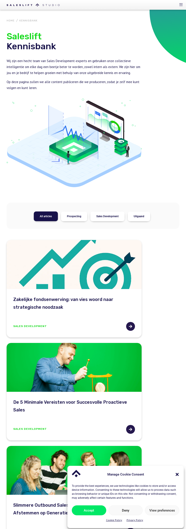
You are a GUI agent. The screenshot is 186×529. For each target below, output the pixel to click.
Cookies (37, 514)
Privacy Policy (135, 519)
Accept (89, 509)
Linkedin (53, 514)
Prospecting (74, 135)
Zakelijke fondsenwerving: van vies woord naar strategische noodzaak (45, 232)
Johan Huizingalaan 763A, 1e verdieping (59, 457)
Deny (125, 509)
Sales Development (107, 135)
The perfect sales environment (149, 447)
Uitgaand (139, 135)
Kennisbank (103, 463)
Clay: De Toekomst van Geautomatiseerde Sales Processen (129, 341)
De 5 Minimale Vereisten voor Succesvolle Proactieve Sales (134, 228)
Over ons (101, 454)
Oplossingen (104, 445)
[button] (177, 473)
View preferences (162, 509)
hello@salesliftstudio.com (48, 446)
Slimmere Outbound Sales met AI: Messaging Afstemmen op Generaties (46, 341)
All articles (46, 135)
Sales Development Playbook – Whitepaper (153, 461)
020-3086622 (39, 434)
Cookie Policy (114, 519)
